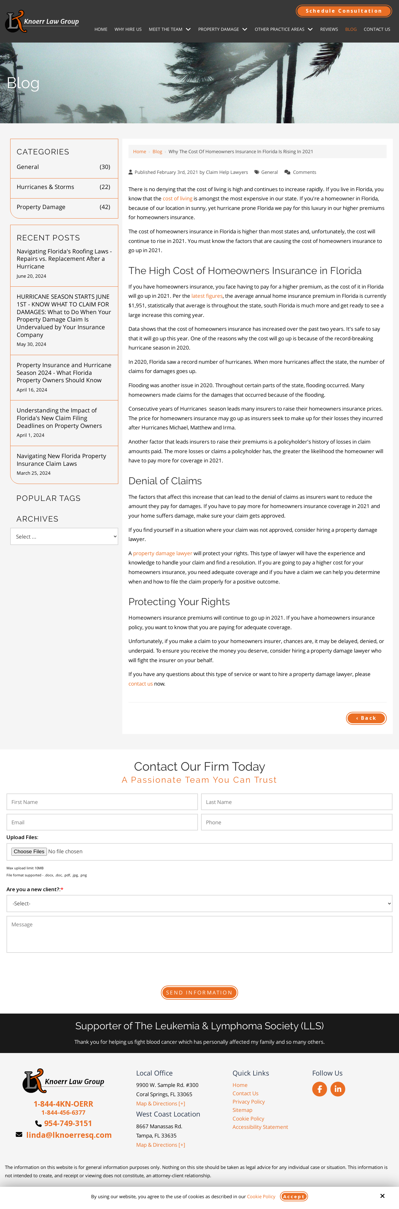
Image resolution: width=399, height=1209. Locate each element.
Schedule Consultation (344, 10)
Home (139, 151)
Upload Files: (22, 837)
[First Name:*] (102, 801)
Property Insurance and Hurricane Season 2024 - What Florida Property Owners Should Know (64, 372)
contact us (140, 683)
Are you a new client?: (34, 889)
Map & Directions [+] (160, 1103)
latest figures (207, 295)
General (269, 172)
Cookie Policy (261, 1196)
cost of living (177, 198)
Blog (157, 151)
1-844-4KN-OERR (63, 1103)
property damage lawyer (162, 553)
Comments (304, 172)
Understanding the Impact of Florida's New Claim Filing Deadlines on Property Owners (59, 418)
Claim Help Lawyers (227, 172)
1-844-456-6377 (63, 1113)
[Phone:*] (297, 822)
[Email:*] (102, 822)
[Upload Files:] (199, 852)
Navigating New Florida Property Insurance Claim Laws (61, 459)
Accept (294, 1196)
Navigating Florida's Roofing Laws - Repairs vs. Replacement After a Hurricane (64, 259)
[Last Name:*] (297, 801)
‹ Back (366, 718)
